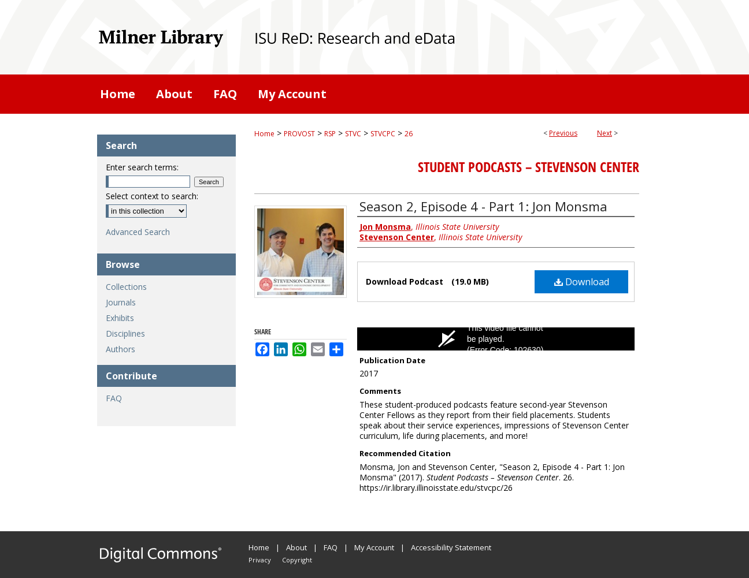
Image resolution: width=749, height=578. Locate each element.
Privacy (260, 559)
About (296, 547)
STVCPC (382, 134)
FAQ (114, 398)
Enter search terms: (142, 167)
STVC (353, 134)
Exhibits (120, 317)
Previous (563, 133)
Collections (126, 286)
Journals (121, 302)
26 (409, 134)
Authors (120, 349)
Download (581, 281)
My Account (374, 547)
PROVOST (299, 134)
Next (604, 133)
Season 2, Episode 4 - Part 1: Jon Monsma (483, 206)
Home (264, 134)
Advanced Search (138, 231)
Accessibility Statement (451, 547)
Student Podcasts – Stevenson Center (528, 167)
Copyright (297, 559)
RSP (330, 134)
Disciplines (125, 333)
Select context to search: (152, 196)
